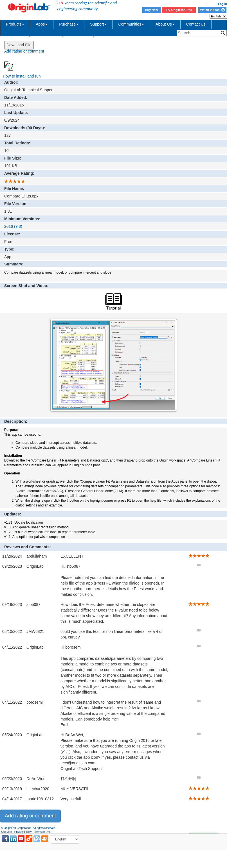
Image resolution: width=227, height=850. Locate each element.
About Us (165, 24)
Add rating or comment (24, 51)
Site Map (6, 831)
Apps (42, 24)
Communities (131, 24)
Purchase (68, 24)
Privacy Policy (23, 831)
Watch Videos (212, 10)
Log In (222, 4)
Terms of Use (42, 831)
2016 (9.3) (13, 226)
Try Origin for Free (179, 10)
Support (98, 24)
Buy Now (151, 10)
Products (15, 24)
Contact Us (196, 24)
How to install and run (22, 76)
